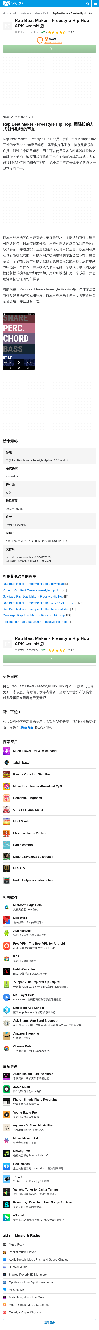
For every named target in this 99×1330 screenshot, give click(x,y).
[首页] (4, 13)
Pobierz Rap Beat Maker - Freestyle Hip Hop (32, 590)
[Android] (13, 13)
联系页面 (27, 727)
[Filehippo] (13, 3)
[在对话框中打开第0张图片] (19, 341)
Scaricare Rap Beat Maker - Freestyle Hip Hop (33, 596)
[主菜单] (95, 3)
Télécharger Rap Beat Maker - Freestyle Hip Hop (35, 621)
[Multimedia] (26, 13)
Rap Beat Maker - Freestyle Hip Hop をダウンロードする (40, 602)
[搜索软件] (87, 3)
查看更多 (49, 1322)
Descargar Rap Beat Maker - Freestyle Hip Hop (34, 615)
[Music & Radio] (42, 13)
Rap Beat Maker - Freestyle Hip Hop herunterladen (36, 609)
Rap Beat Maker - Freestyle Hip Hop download (33, 583)
